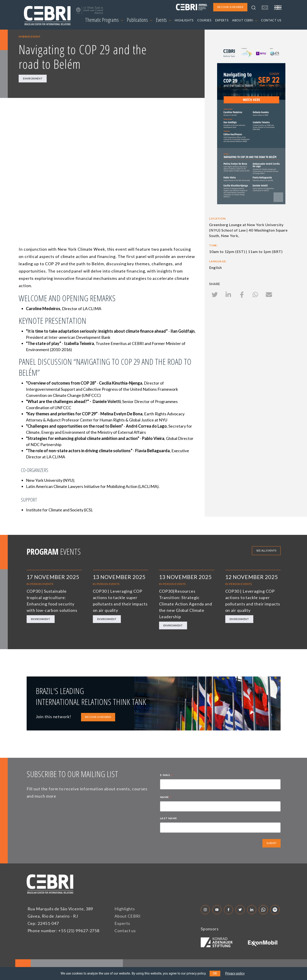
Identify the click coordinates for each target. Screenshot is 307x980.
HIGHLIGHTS (184, 20)
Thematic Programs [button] (104, 19)
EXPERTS (222, 20)
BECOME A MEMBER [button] (230, 7)
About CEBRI (127, 916)
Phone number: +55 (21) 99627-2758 (64, 930)
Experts (122, 923)
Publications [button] (139, 19)
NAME (165, 797)
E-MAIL (166, 775)
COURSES (204, 20)
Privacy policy (235, 973)
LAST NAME (168, 818)
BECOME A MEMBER (98, 717)
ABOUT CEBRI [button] (244, 20)
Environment (32, 78)
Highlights (124, 908)
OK (215, 973)
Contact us (125, 930)
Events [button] (163, 19)
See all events (266, 550)
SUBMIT (271, 843)
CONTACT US (271, 20)
